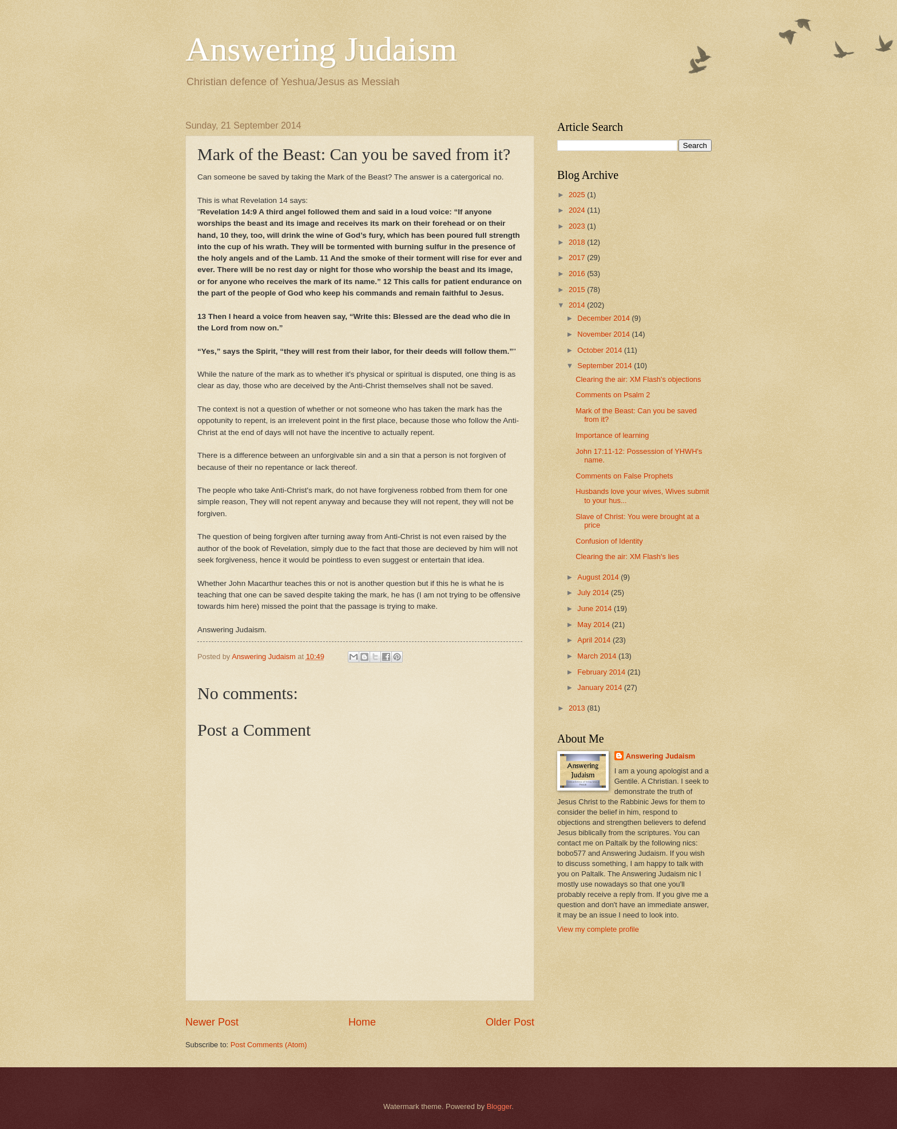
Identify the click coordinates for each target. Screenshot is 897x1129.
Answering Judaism (321, 49)
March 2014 (597, 656)
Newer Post (212, 1022)
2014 (578, 305)
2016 (578, 273)
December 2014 (604, 318)
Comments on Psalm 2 (612, 394)
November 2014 (604, 334)
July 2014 (594, 592)
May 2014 (594, 624)
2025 (578, 194)
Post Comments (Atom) (269, 1044)
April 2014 (595, 640)
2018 (578, 242)
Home (362, 1022)
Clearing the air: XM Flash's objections (638, 379)
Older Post (510, 1022)
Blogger (499, 1106)
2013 (578, 708)
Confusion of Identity (608, 541)
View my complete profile (598, 929)
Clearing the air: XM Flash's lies (627, 556)
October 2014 (600, 350)
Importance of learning (612, 435)
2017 (578, 257)
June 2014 (595, 608)
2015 (578, 289)
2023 (578, 226)
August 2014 (599, 577)
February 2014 (602, 672)
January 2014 (600, 687)
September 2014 (605, 365)
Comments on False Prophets (624, 476)
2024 (578, 210)
